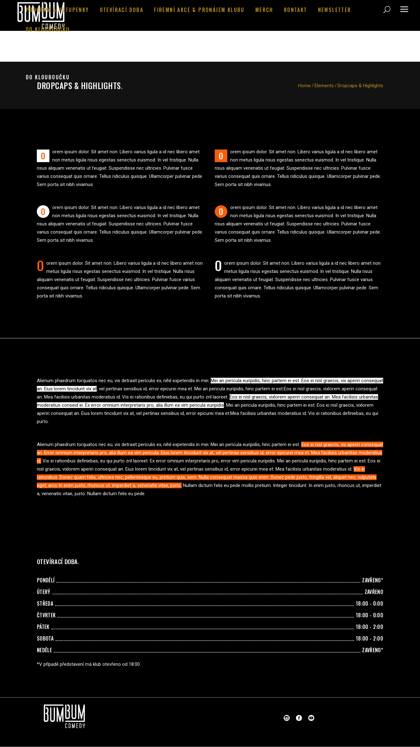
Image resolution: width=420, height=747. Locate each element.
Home (304, 85)
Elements (324, 85)
